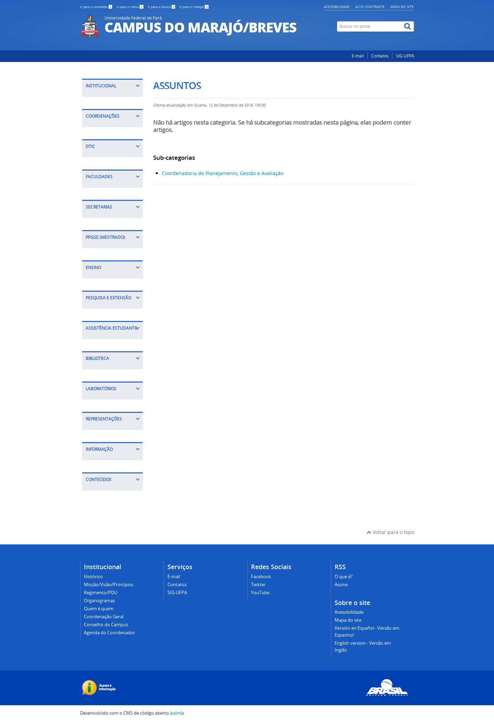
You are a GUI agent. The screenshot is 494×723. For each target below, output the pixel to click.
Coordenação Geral (104, 617)
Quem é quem (98, 609)
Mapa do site (402, 6)
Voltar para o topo (390, 532)
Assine (341, 585)
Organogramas (99, 601)
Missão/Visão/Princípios (108, 585)
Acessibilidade (337, 6)
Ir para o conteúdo (96, 7)
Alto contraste (370, 6)
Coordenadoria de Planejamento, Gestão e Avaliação (222, 173)
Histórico (93, 577)
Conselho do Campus (106, 625)
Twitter (258, 585)
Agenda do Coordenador (109, 633)
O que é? (344, 577)
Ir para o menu (130, 7)
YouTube (260, 593)
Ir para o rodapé (194, 7)
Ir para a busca (162, 7)
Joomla (177, 713)
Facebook (261, 577)
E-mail (358, 56)
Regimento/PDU (100, 593)
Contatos (380, 56)
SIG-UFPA (405, 56)
